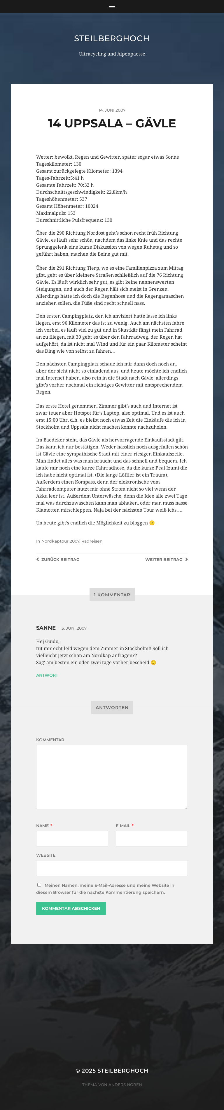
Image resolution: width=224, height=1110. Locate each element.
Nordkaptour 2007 (60, 541)
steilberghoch (112, 38)
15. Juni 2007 (73, 628)
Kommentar (50, 739)
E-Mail (125, 825)
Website (45, 855)
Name (44, 825)
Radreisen (92, 541)
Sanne (46, 628)
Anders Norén (125, 1084)
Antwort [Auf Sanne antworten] (47, 675)
